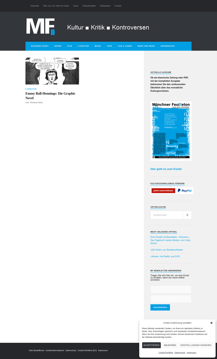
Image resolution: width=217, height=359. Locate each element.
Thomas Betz (36, 103)
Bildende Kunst (40, 46)
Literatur (83, 46)
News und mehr (146, 46)
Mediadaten (105, 6)
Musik (98, 46)
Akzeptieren (151, 345)
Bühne (57, 46)
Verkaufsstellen (89, 6)
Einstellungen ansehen (196, 345)
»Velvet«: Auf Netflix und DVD (165, 256)
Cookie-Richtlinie (166, 353)
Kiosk (75, 6)
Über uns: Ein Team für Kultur (56, 6)
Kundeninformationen (55, 350)
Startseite (35, 6)
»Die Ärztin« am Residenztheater (166, 250)
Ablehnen (170, 345)
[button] (211, 322)
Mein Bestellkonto (36, 350)
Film (69, 46)
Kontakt (118, 6)
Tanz (109, 46)
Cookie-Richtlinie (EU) (87, 350)
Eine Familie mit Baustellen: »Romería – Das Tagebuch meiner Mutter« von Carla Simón (170, 240)
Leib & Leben (125, 46)
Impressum (191, 353)
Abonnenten (167, 46)
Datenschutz (180, 353)
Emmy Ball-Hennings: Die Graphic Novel (51, 96)
